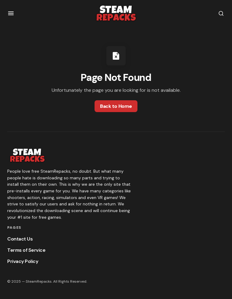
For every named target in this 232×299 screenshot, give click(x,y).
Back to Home (116, 106)
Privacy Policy (22, 261)
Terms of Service (26, 250)
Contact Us (20, 239)
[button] (10, 13)
